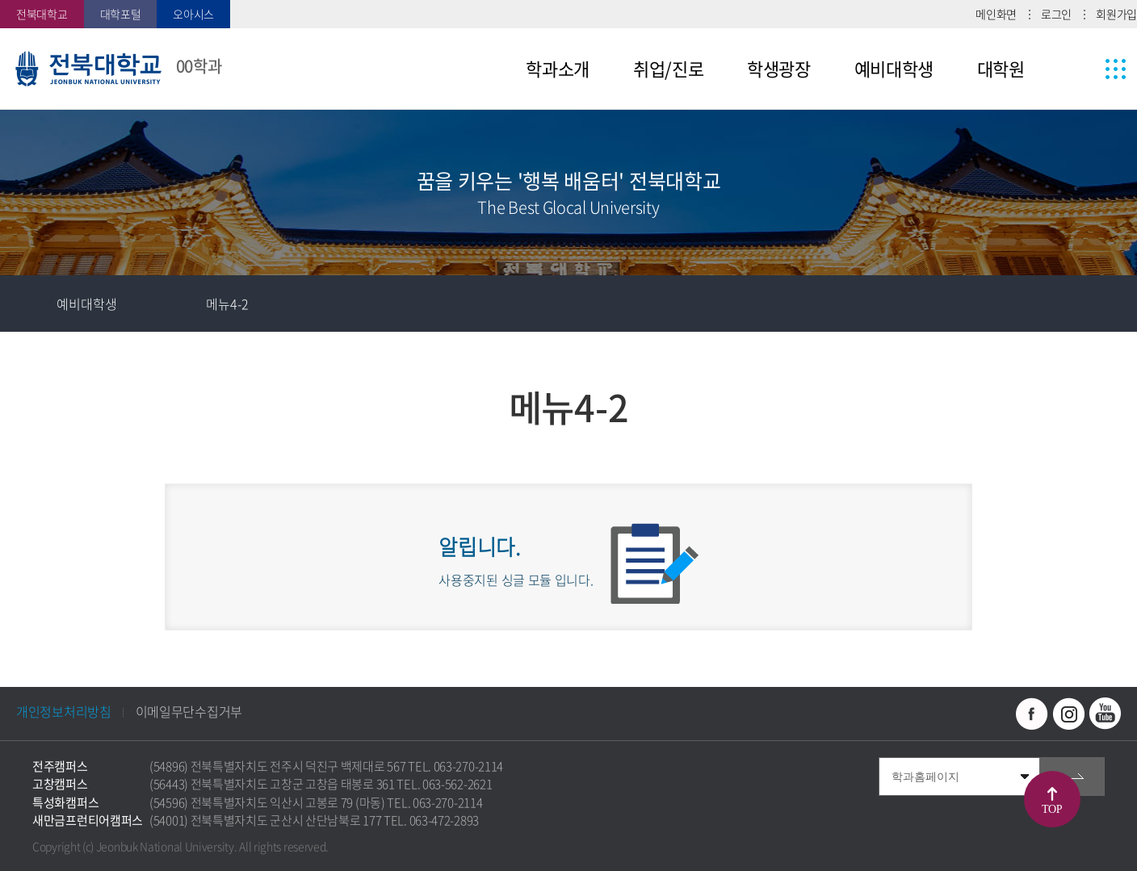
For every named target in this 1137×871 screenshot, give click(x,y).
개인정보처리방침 (63, 711)
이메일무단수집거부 (189, 711)
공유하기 (1052, 303)
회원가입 (1116, 14)
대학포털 (120, 14)
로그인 (1056, 14)
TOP (1052, 809)
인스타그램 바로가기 (1068, 713)
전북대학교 (42, 14)
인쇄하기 (1108, 303)
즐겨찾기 (995, 303)
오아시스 (193, 14)
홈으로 (28, 303)
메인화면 (996, 14)
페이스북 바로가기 (1032, 713)
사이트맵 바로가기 (1085, 68)
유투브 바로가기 (1105, 713)
